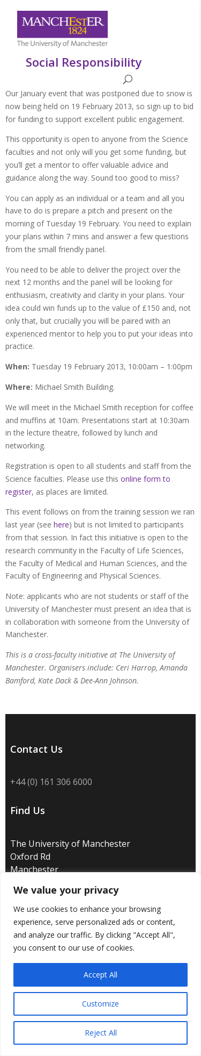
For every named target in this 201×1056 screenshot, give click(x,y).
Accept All (100, 974)
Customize (100, 1003)
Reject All (101, 1033)
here (61, 524)
